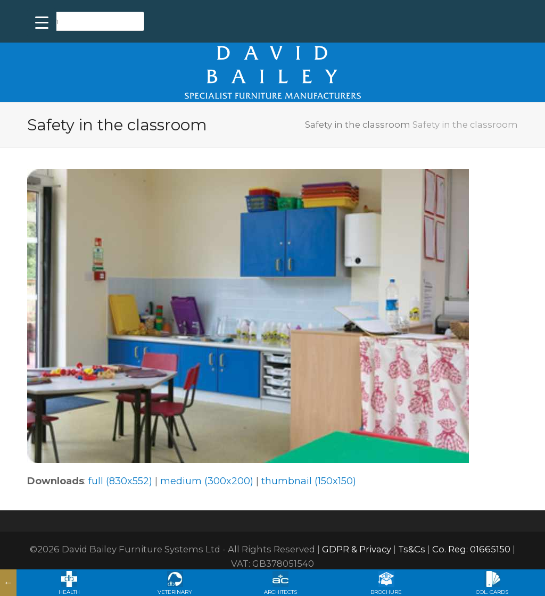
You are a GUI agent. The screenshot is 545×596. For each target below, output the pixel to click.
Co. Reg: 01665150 (471, 549)
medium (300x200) (206, 481)
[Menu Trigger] (41, 22)
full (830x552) (120, 481)
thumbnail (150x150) (308, 481)
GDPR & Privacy (356, 549)
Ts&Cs (411, 549)
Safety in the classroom (357, 124)
